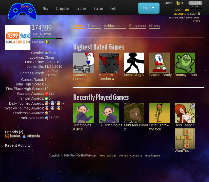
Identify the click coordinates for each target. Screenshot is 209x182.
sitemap (123, 155)
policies (111, 155)
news (102, 155)
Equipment (137, 26)
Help (113, 9)
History (154, 26)
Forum (98, 9)
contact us (136, 155)
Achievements (115, 26)
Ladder (81, 9)
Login (148, 8)
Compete (62, 9)
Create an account (181, 11)
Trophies (94, 26)
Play (45, 9)
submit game (152, 155)
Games (79, 26)
